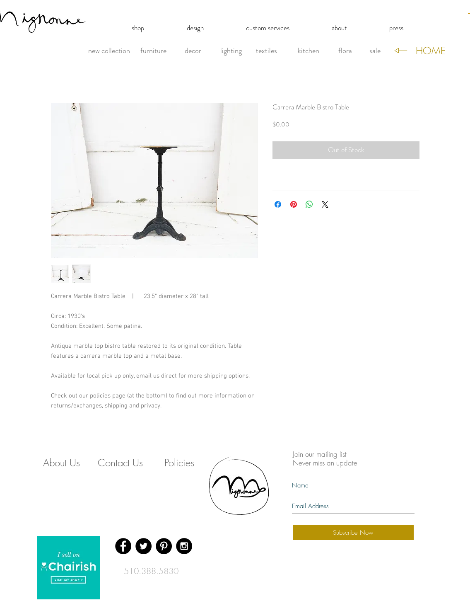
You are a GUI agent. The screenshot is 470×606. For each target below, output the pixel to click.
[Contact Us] (120, 463)
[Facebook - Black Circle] (123, 546)
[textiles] (267, 51)
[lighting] (231, 51)
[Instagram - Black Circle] (184, 546)
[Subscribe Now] (353, 532)
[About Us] (61, 463)
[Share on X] (325, 204)
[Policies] (179, 463)
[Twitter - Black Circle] (143, 546)
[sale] (375, 51)
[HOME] (431, 51)
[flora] (345, 51)
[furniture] (153, 51)
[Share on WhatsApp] (309, 204)
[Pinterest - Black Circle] (164, 546)
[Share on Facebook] (278, 204)
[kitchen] (308, 51)
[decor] (193, 51)
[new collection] (109, 51)
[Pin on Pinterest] (294, 204)
